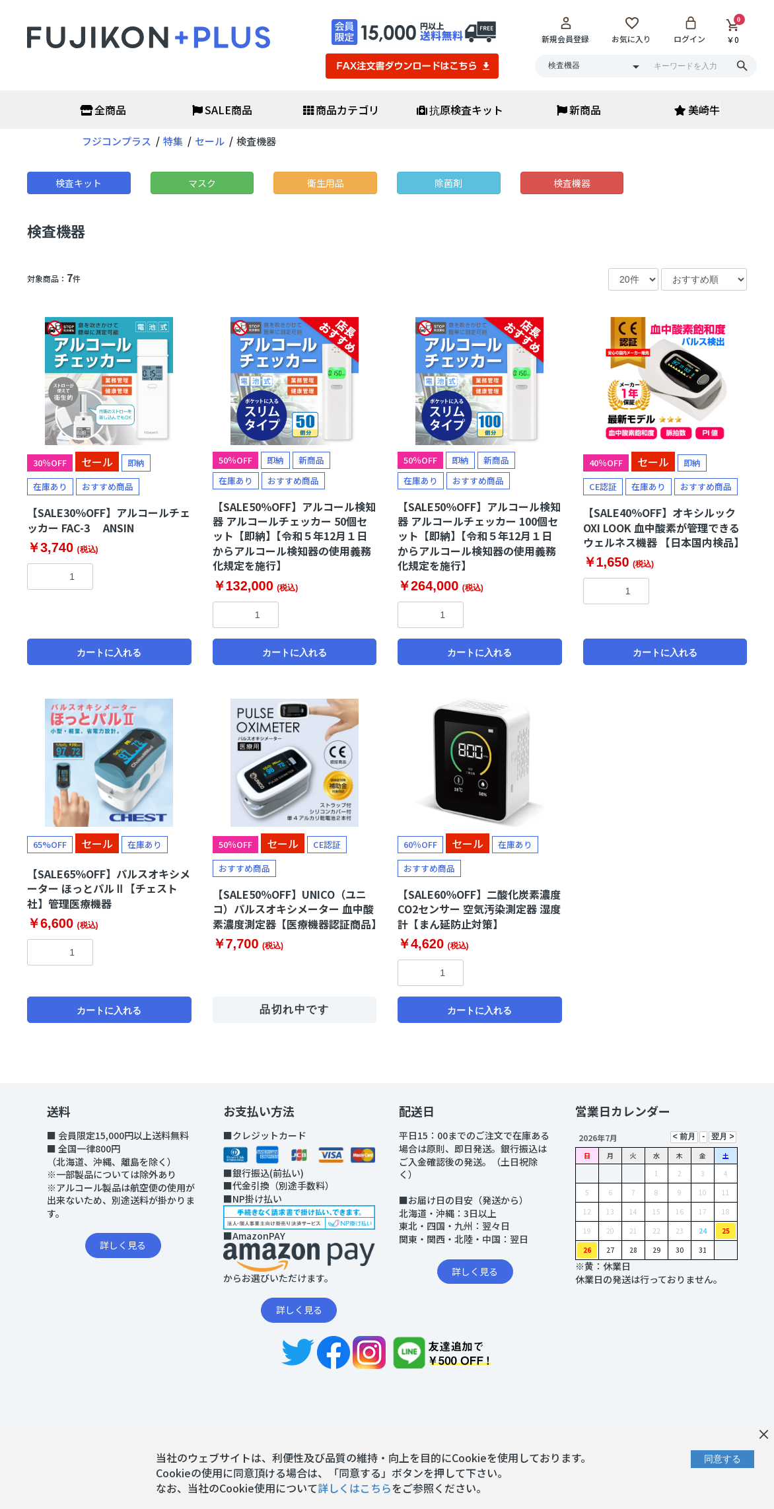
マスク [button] (202, 183)
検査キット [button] (78, 183)
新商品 (579, 110)
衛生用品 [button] (325, 183)
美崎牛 (697, 110)
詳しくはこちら (355, 1488)
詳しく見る (123, 1244)
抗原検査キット (460, 110)
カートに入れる (109, 652)
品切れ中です (295, 1009)
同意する (722, 1459)
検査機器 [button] (571, 183)
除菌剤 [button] (448, 183)
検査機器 (56, 230)
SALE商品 (222, 110)
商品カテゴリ (341, 110)
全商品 (103, 110)
